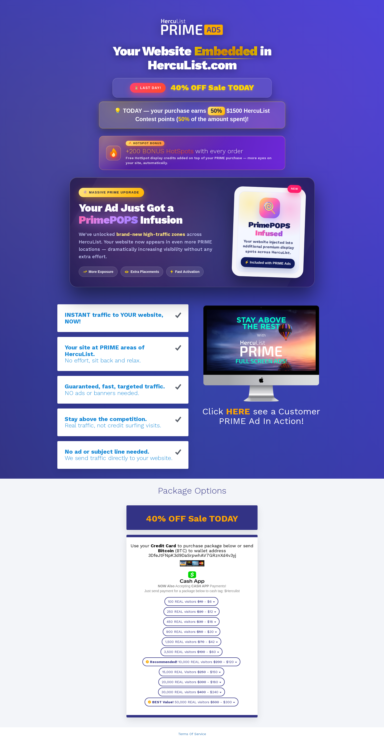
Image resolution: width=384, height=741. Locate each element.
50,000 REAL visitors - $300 (191, 702)
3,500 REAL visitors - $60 (191, 652)
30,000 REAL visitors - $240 (191, 692)
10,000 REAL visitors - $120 (191, 662)
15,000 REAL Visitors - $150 (191, 672)
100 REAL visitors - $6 (191, 601)
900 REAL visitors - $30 (191, 632)
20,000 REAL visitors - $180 (191, 682)
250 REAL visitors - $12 (191, 611)
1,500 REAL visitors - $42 (191, 642)
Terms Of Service (192, 734)
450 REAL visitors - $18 (191, 622)
